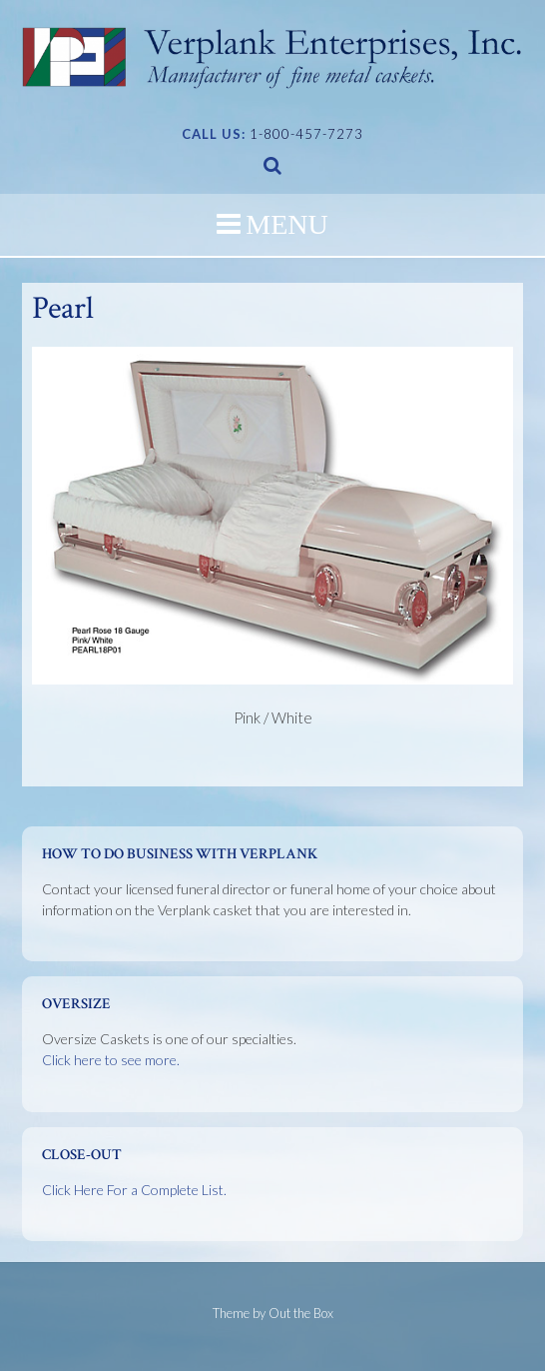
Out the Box (301, 1313)
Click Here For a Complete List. (134, 1189)
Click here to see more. (111, 1059)
